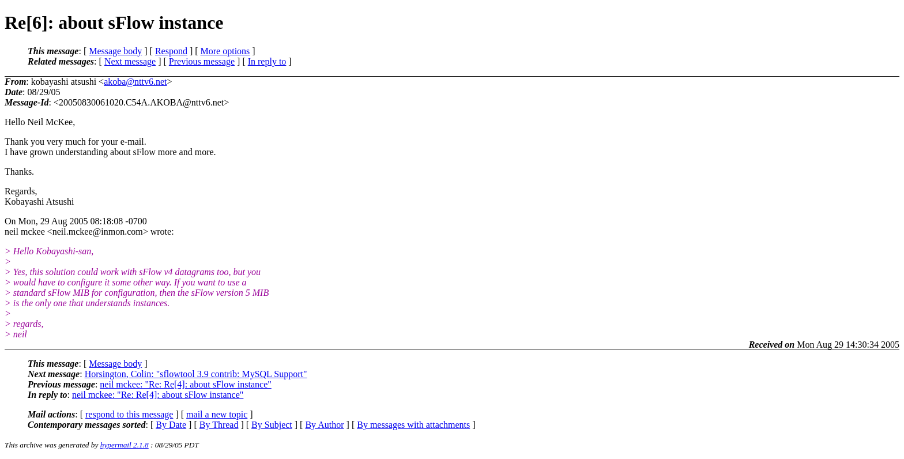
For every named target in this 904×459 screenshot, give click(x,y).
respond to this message (129, 414)
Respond (171, 51)
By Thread (219, 425)
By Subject (271, 425)
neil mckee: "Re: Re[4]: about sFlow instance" (185, 384)
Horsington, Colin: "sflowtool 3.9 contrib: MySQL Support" (196, 374)
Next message (130, 61)
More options (225, 51)
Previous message (202, 61)
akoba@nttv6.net (135, 81)
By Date (171, 425)
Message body (115, 51)
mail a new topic (216, 414)
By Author (324, 425)
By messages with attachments (413, 425)
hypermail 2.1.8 (124, 445)
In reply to (267, 61)
